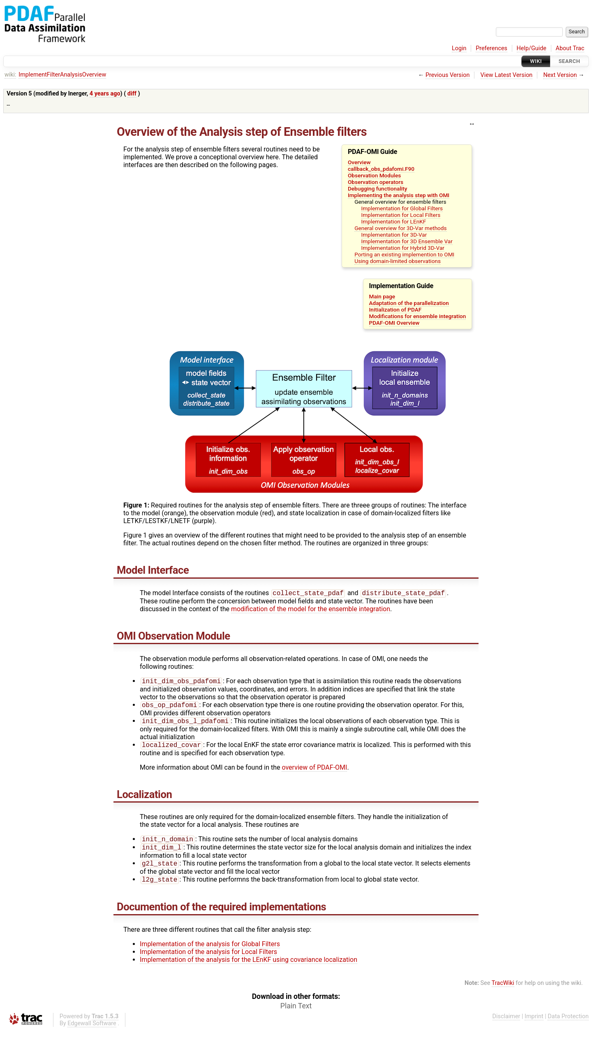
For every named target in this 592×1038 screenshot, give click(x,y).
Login (459, 48)
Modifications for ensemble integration (417, 316)
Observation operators (375, 182)
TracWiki (503, 990)
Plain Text (296, 1013)
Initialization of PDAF (395, 309)
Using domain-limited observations (397, 261)
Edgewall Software (91, 1030)
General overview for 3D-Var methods (400, 228)
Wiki (536, 61)
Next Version (560, 75)
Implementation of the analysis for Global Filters (210, 951)
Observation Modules (374, 175)
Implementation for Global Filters (402, 208)
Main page (382, 296)
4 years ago (105, 93)
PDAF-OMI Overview (394, 322)
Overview (359, 162)
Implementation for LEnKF (393, 221)
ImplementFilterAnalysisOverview (62, 74)
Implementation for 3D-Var (394, 234)
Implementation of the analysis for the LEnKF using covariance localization (248, 967)
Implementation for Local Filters (401, 215)
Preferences (491, 48)
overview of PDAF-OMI (314, 771)
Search (569, 61)
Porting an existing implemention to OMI (404, 254)
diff (131, 93)
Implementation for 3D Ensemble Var (407, 241)
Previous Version (447, 75)
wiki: (10, 74)
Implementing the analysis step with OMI (398, 195)
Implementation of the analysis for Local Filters (208, 959)
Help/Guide (531, 48)
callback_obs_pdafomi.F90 (381, 168)
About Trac (570, 48)
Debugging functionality (377, 188)
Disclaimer (506, 1023)
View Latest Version (507, 75)
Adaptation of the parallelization (409, 303)
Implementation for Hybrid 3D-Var (402, 247)
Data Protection (568, 1023)
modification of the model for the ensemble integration (310, 610)
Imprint (534, 1023)
